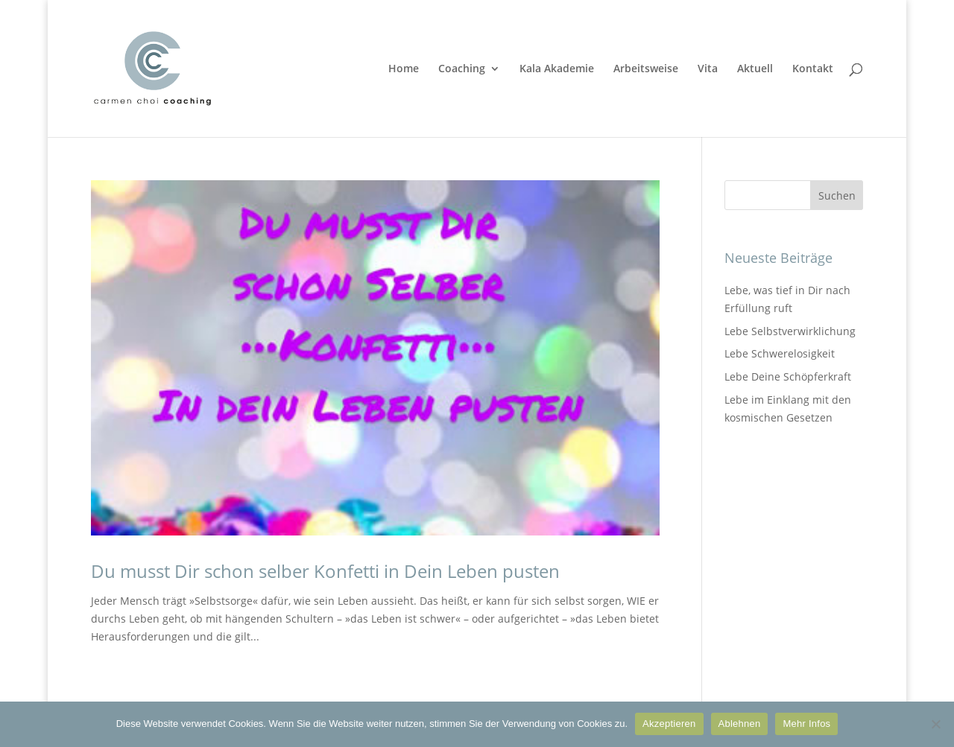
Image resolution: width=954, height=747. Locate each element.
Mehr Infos (806, 723)
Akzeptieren (668, 723)
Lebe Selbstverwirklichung (790, 331)
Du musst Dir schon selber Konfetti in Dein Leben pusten (325, 571)
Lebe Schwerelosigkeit (779, 353)
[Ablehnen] (935, 723)
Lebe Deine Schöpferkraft (787, 376)
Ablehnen (739, 723)
